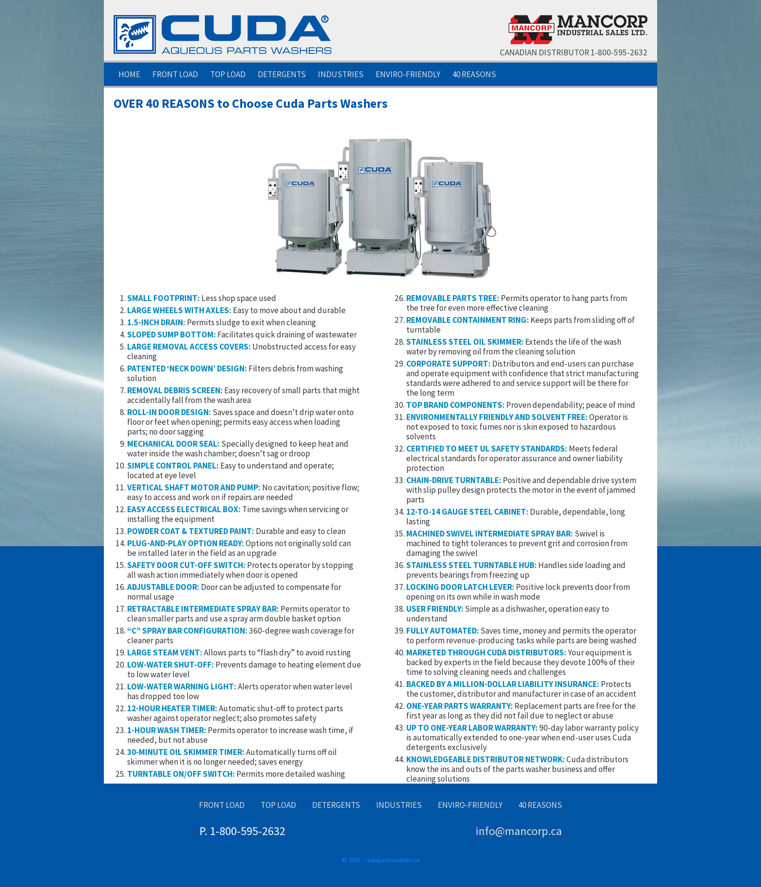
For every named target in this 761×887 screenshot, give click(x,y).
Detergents (282, 74)
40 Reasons (474, 74)
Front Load (175, 74)
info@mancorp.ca (519, 830)
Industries (341, 74)
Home (129, 74)
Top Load (228, 74)
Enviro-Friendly (408, 74)
